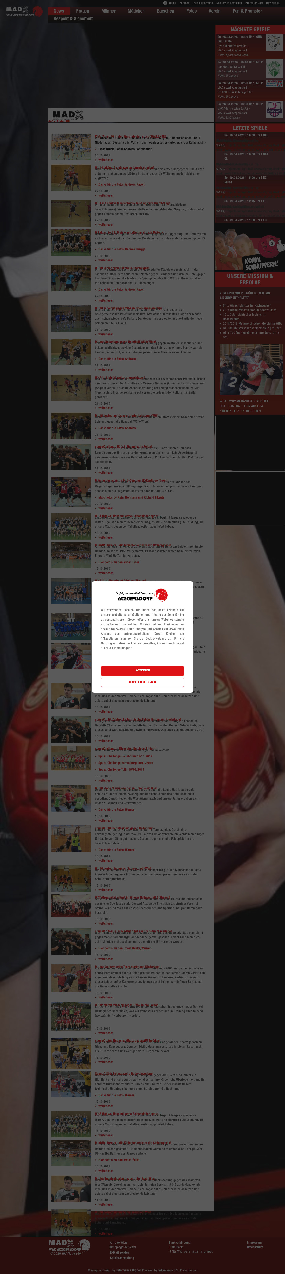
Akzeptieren (142, 670)
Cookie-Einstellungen (142, 682)
